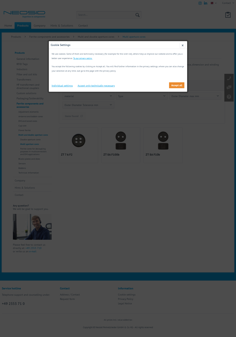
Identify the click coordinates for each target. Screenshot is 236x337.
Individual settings (62, 85)
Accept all (176, 85)
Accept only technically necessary (96, 85)
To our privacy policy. (82, 58)
